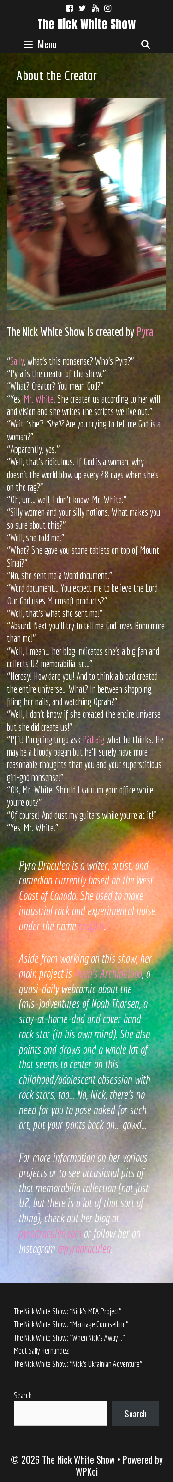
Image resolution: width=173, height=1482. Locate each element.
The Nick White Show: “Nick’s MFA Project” (68, 1311)
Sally (17, 360)
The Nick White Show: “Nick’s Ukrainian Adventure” (78, 1364)
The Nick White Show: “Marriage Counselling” (71, 1324)
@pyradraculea (83, 1248)
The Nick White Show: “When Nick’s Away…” (69, 1337)
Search (23, 1395)
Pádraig (93, 739)
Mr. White (39, 398)
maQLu (90, 926)
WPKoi (87, 1471)
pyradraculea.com (49, 1233)
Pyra (145, 331)
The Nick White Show (86, 24)
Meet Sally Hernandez (41, 1350)
